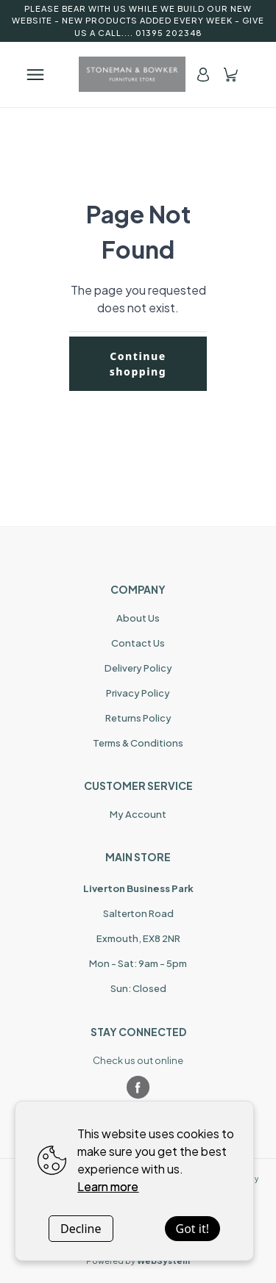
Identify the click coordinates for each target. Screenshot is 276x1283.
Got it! (192, 1229)
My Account (138, 814)
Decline (81, 1229)
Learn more (107, 1186)
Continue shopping (138, 363)
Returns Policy (138, 718)
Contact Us (138, 643)
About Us (138, 618)
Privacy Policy (138, 693)
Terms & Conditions (138, 743)
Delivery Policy (138, 668)
